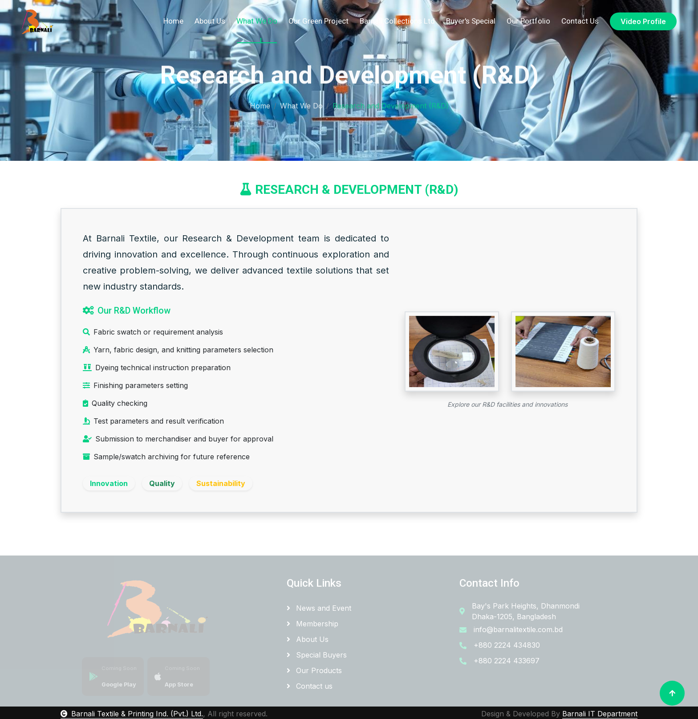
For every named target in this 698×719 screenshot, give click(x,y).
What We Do (256, 20)
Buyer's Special (470, 20)
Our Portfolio (528, 20)
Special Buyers (317, 654)
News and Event (319, 608)
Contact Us (580, 20)
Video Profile (643, 21)
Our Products (314, 670)
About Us (210, 20)
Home (173, 20)
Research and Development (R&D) (391, 104)
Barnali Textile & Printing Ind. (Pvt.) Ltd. (132, 713)
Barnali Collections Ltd (397, 20)
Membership (312, 623)
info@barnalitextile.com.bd (518, 629)
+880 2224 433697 (507, 660)
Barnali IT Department (599, 713)
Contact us (310, 686)
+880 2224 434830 (507, 645)
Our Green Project (318, 20)
